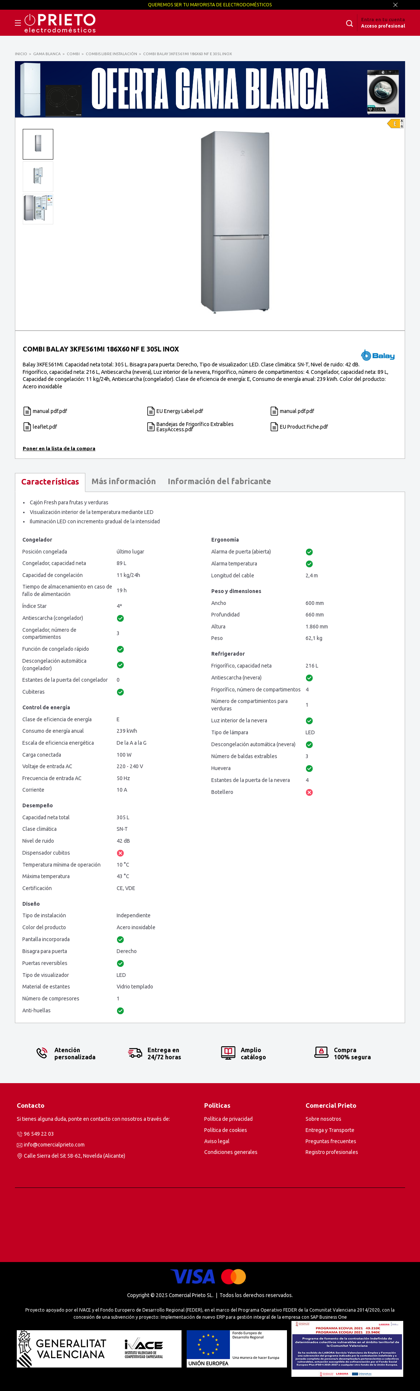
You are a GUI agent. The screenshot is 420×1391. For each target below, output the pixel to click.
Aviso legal (217, 1141)
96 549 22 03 (39, 1134)
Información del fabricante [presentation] (219, 481)
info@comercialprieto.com (54, 1145)
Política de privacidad (228, 1119)
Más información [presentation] (123, 481)
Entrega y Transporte (330, 1130)
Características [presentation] (50, 481)
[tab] (50, 482)
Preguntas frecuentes (331, 1141)
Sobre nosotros (323, 1119)
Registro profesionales (332, 1152)
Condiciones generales (231, 1152)
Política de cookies (225, 1130)
